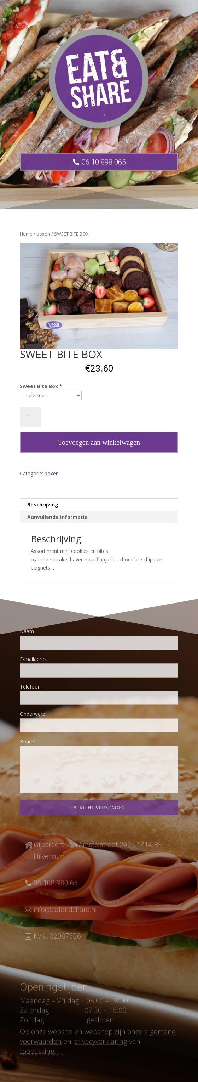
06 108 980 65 (56, 883)
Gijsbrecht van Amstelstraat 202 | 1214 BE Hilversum (98, 851)
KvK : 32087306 (57, 936)
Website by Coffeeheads (42, 1055)
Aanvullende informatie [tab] (57, 517)
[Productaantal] (30, 417)
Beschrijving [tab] (42, 504)
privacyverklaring (100, 1050)
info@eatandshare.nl (65, 910)
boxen (43, 234)
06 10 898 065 (104, 165)
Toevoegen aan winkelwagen (99, 442)
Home (26, 234)
